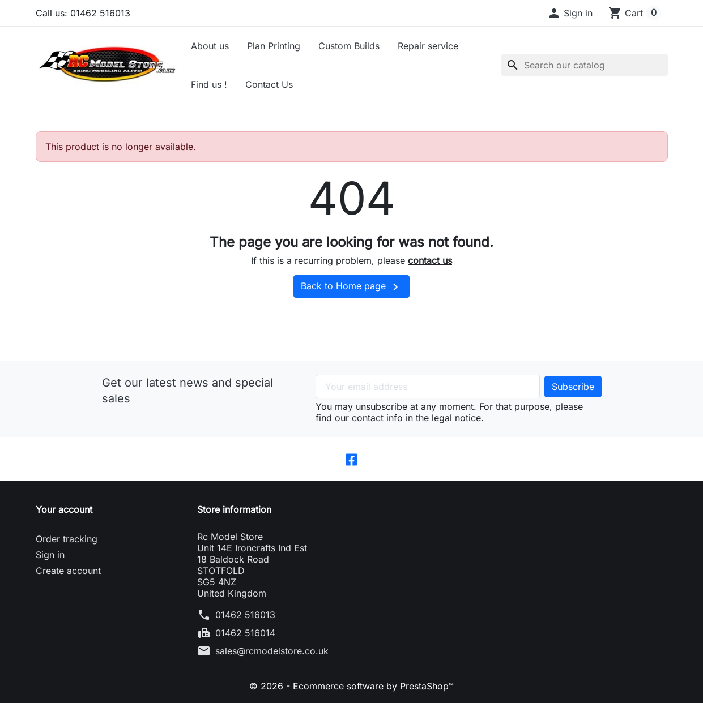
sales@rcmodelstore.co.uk (272, 651)
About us (210, 46)
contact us (430, 260)
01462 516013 (245, 614)
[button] (569, 13)
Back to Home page (351, 287)
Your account (64, 509)
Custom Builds (349, 46)
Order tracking (66, 539)
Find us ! (209, 84)
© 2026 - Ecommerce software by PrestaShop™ (351, 686)
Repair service (428, 46)
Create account (68, 570)
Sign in (50, 554)
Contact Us (269, 84)
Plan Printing (273, 46)
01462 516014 (245, 632)
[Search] (584, 65)
